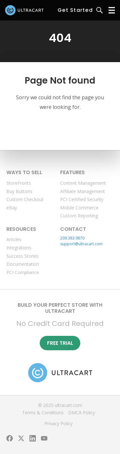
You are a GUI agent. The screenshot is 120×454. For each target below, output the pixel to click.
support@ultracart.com (81, 244)
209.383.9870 (72, 238)
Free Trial (60, 343)
